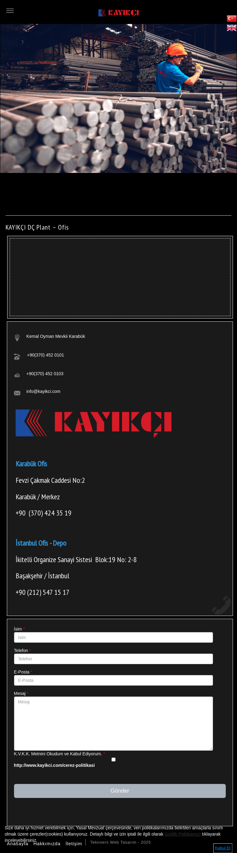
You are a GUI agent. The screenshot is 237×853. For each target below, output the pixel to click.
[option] (118, 98)
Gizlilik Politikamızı (183, 834)
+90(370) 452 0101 (45, 354)
